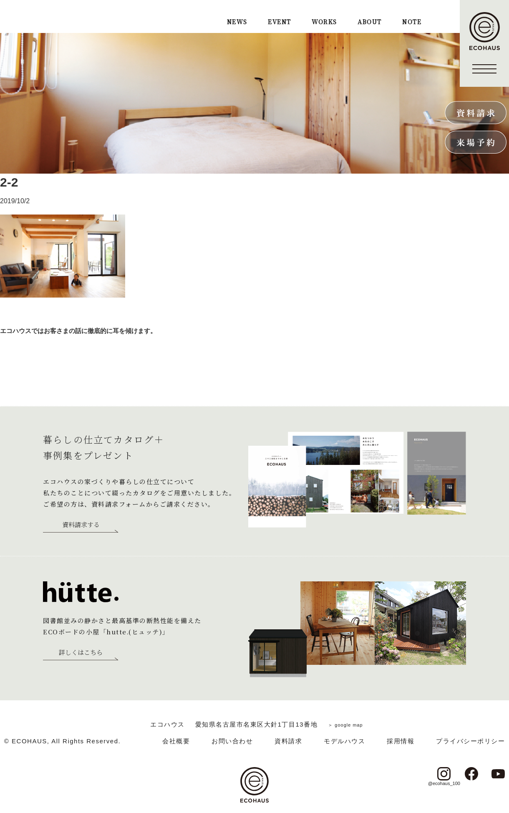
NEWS (237, 22)
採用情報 (400, 741)
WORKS (324, 22)
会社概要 (176, 741)
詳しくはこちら (81, 652)
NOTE (411, 22)
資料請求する (81, 525)
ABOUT (369, 22)
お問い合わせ (232, 741)
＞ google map (345, 724)
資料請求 (288, 741)
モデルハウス (344, 741)
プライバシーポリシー (470, 741)
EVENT (279, 22)
